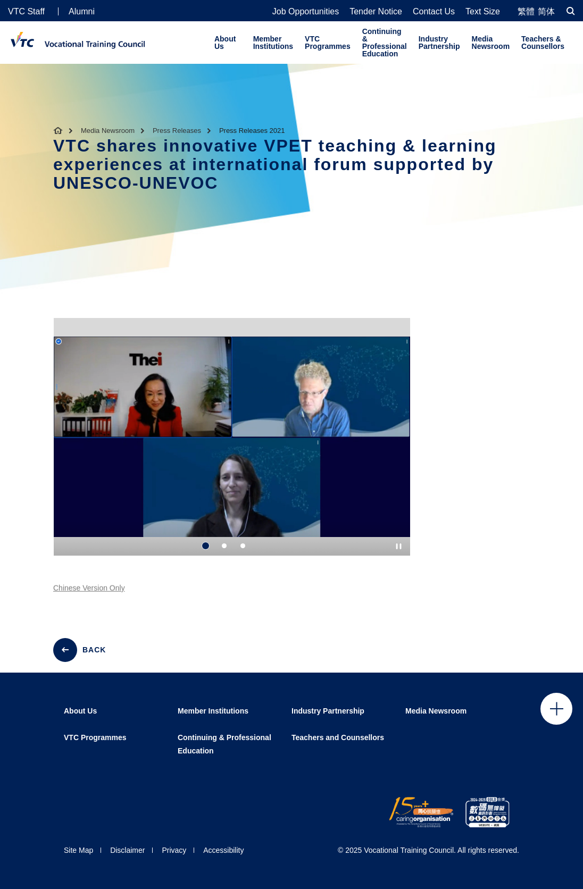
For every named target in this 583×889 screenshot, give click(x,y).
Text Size (482, 11)
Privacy (174, 850)
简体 (546, 11)
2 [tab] (224, 546)
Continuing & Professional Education (384, 42)
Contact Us (434, 11)
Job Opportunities (305, 11)
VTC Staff (26, 11)
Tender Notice (375, 11)
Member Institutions (273, 43)
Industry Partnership (439, 43)
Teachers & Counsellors (542, 43)
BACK (94, 649)
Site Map (78, 850)
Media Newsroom (491, 43)
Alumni (82, 11)
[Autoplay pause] (399, 546)
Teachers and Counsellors (338, 737)
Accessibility (223, 850)
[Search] (571, 11)
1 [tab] (206, 546)
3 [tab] (242, 546)
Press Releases (177, 130)
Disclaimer (127, 850)
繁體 (526, 11)
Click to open (556, 709)
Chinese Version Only (89, 594)
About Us (225, 43)
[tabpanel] (232, 446)
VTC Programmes (328, 43)
